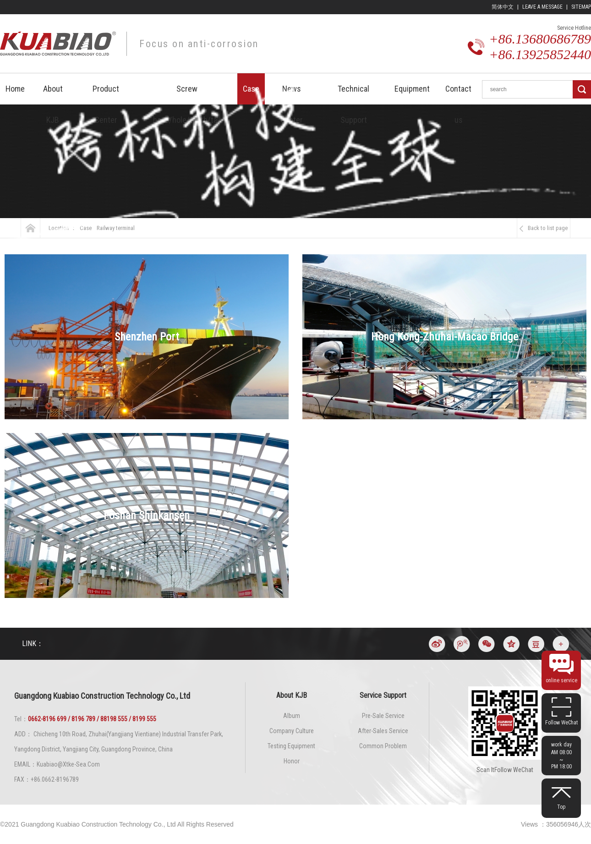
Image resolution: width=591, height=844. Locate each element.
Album (291, 715)
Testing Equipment (291, 746)
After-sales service (383, 730)
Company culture (291, 730)
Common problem (383, 746)
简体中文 (503, 7)
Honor (292, 761)
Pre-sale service (383, 715)
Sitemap (581, 7)
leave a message (542, 7)
